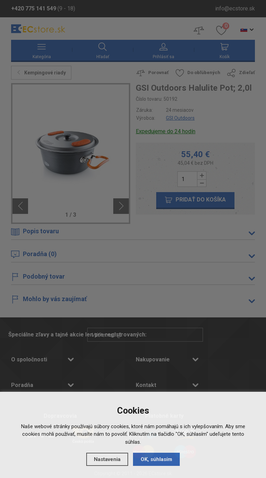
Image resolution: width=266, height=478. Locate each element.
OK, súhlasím (156, 459)
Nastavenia (107, 459)
